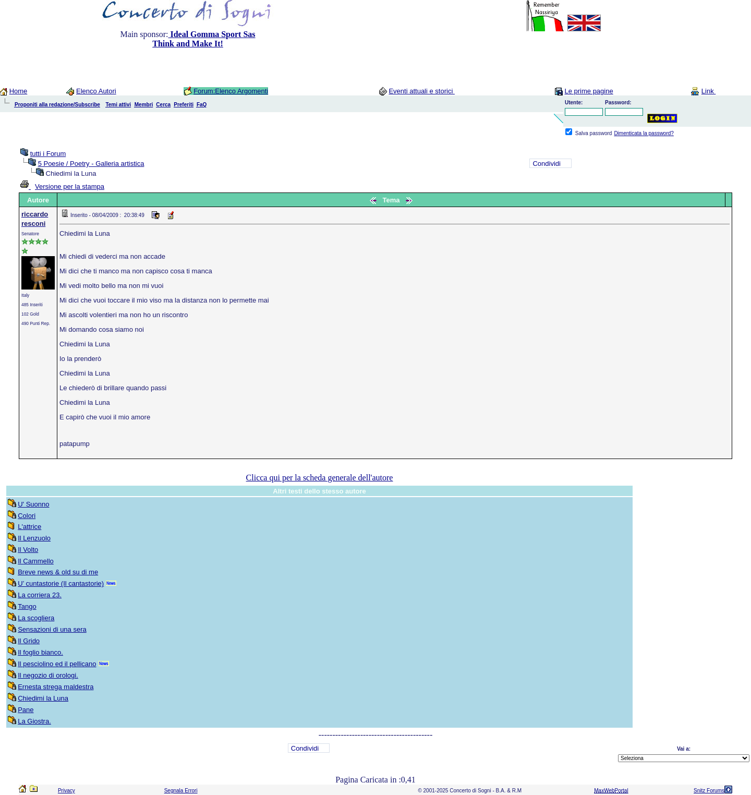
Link (708, 91)
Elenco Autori (96, 91)
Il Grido (29, 641)
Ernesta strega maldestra (55, 687)
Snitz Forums (709, 790)
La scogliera (36, 618)
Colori (26, 516)
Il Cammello (36, 561)
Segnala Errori (181, 790)
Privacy (66, 790)
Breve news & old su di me (58, 572)
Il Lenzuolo (34, 538)
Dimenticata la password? (644, 133)
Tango (27, 606)
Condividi (546, 163)
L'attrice (29, 527)
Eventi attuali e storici (421, 91)
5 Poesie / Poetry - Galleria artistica (91, 163)
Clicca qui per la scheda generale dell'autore (319, 477)
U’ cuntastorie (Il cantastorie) (61, 583)
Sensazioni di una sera (52, 629)
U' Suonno (33, 504)
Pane (25, 710)
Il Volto (28, 549)
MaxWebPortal (611, 790)
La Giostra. (34, 721)
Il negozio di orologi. (48, 675)
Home (18, 91)
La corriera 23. (40, 595)
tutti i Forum (48, 154)
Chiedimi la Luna (43, 698)
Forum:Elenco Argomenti (230, 91)
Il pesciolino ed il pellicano (57, 664)
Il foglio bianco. (40, 652)
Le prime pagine (588, 91)
